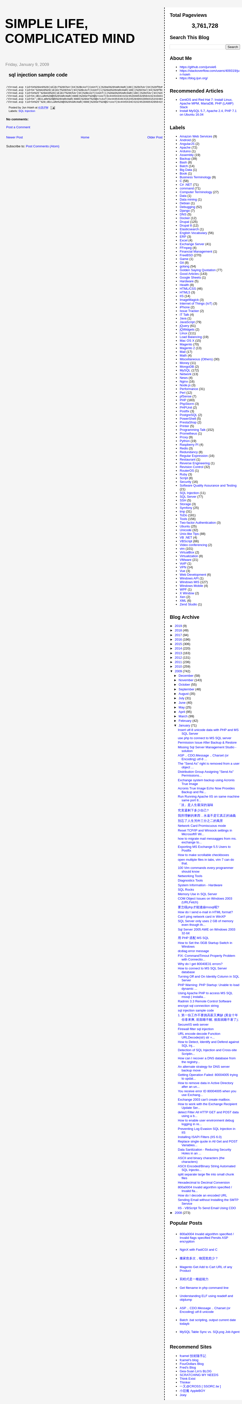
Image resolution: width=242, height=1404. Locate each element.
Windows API (189, 578)
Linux (183, 333)
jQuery (184, 326)
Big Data (186, 170)
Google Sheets (190, 277)
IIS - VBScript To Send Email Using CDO (207, 1208)
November (186, 680)
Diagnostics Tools (190, 880)
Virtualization (189, 556)
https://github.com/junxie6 (198, 67)
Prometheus (188, 433)
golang (184, 266)
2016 (179, 639)
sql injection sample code (38, 75)
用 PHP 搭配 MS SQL (193, 938)
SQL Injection (27, 114)
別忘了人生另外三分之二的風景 (200, 821)
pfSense (185, 396)
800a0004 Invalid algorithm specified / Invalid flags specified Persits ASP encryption (207, 1237)
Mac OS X (187, 340)
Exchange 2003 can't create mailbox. (204, 1099)
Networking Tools (190, 876)
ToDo (183, 515)
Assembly (186, 155)
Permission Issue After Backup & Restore (207, 742)
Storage (185, 504)
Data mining (188, 199)
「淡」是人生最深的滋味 (195, 805)
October (185, 684)
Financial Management (196, 251)
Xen (182, 597)
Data (183, 196)
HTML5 (185, 292)
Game (184, 259)
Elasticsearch (189, 229)
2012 (179, 657)
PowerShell (188, 418)
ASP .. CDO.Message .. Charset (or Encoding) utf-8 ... (203, 757)
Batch (184, 166)
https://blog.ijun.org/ (194, 78)
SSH (183, 500)
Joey (183, 1395)
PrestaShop (188, 422)
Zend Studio (188, 604)
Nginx (184, 381)
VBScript (186, 541)
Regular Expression (194, 456)
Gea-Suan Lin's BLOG (196, 1371)
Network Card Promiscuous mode (202, 826)
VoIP (183, 563)
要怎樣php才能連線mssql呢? (198, 907)
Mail (183, 352)
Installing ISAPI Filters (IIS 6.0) (200, 1137)
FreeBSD (186, 255)
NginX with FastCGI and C (198, 1249)
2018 (179, 630)
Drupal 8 (186, 225)
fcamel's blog (189, 1360)
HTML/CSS (188, 288)
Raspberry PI (189, 444)
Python (184, 441)
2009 (179, 671)
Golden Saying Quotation (197, 270)
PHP (183, 400)
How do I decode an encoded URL (202, 1195)
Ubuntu (185, 526)
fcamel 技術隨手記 (193, 1356)
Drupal (184, 222)
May (182, 707)
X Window (187, 593)
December (186, 675)
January (185, 725)
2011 (179, 662)
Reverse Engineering (195, 463)
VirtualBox (187, 552)
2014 (179, 648)
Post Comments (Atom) (42, 150)
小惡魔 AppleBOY (192, 1391)
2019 (179, 626)
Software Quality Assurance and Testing (208, 485)
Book (183, 173)
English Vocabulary (193, 233)
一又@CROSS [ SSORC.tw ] (200, 1386)
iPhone (184, 307)
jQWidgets (187, 329)
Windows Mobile (191, 586)
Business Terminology (195, 177)
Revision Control (191, 467)
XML (183, 600)
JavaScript (187, 322)
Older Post (154, 141)
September (187, 689)
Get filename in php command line (204, 1288)
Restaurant (187, 459)
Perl (182, 392)
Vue (182, 571)
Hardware (186, 281)
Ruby (183, 474)
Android (185, 140)
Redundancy (189, 452)
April (182, 712)
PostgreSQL (188, 415)
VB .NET (186, 537)
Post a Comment (18, 130)
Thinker (185, 1382)
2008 (179, 1213)
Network (185, 374)
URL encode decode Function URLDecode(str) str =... (199, 1035)
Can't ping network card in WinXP (202, 916)
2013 (179, 653)
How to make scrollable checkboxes (203, 855)
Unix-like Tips (189, 534)
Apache (185, 147)
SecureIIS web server (193, 1024)
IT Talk (184, 314)
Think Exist (187, 1378)
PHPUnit (186, 407)
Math (183, 355)
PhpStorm (187, 404)
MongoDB (187, 366)
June (183, 702)
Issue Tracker (189, 311)
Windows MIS (189, 582)
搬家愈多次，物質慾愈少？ (199, 1258)
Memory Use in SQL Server (197, 894)
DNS (183, 214)
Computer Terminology (196, 192)
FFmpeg (185, 248)
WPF (183, 589)
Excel (184, 240)
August (184, 694)
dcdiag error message (193, 951)
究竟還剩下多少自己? (193, 810)
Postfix (184, 411)
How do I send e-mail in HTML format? (205, 912)
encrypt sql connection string (198, 1006)
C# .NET (186, 184)
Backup (185, 158)
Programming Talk (193, 430)
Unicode (185, 530)
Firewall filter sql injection (196, 1029)
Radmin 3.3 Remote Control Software (204, 1001)
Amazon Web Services (196, 136)
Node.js (185, 385)
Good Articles (189, 274)
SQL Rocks (186, 889)
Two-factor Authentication (198, 522)
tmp (182, 511)
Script (184, 478)
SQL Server (188, 496)
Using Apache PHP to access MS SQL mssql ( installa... (205, 995)
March (183, 716)
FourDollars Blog (192, 1364)
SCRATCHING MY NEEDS (199, 1375)
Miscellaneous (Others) (196, 359)
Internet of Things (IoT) (196, 303)
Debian (185, 203)
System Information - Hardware (200, 885)
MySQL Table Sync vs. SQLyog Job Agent (210, 1332)
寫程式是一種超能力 (194, 1279)
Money (184, 363)
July (182, 698)
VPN (183, 567)
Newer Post (14, 141)
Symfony (186, 508)
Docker (185, 218)
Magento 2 (187, 348)
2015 (179, 644)
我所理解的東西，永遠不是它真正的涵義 (207, 815)
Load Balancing (191, 337)
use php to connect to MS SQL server (204, 738)
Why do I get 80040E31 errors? (200, 964)
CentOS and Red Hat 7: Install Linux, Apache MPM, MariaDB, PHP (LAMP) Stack (206, 103)
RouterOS (187, 470)
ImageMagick (189, 300)
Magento (186, 344)
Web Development (193, 574)
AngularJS (187, 144)
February (185, 721)
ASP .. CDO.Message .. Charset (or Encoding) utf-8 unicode (205, 1310)
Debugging (187, 207)
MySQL (185, 370)
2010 (179, 666)
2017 (179, 635)
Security (185, 482)
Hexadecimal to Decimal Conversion (204, 1182)
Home (85, 141)
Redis (184, 448)
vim (182, 548)
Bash (183, 162)
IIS (182, 296)
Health (184, 285)
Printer (184, 426)
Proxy (184, 437)
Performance (189, 389)
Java (183, 318)
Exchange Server (192, 244)
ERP (183, 236)
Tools (183, 519)
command (187, 188)
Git (182, 262)
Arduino (185, 151)
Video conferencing (193, 545)
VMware (185, 560)
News (184, 378)
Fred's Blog (188, 1367)
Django (185, 210)
